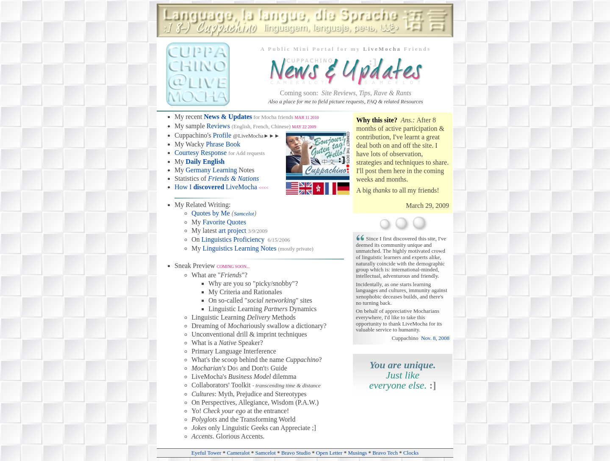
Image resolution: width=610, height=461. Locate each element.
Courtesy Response (201, 152)
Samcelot (244, 213)
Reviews (218, 126)
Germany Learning (211, 170)
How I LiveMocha (216, 186)
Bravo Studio (296, 453)
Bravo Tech (385, 453)
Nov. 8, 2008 (435, 338)
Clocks (411, 453)
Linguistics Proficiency (233, 239)
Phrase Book (223, 144)
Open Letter (329, 453)
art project (232, 230)
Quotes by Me (210, 213)
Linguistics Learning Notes (239, 248)
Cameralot (238, 453)
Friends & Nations (233, 178)
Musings (357, 453)
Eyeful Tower (206, 453)
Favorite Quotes (224, 222)
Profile (222, 135)
